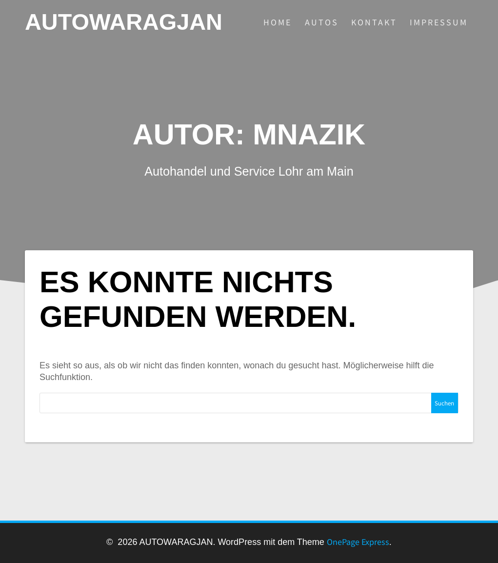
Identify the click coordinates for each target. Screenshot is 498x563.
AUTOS (322, 22)
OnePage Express (358, 541)
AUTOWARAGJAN (123, 22)
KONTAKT (374, 22)
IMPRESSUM (439, 22)
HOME (277, 22)
